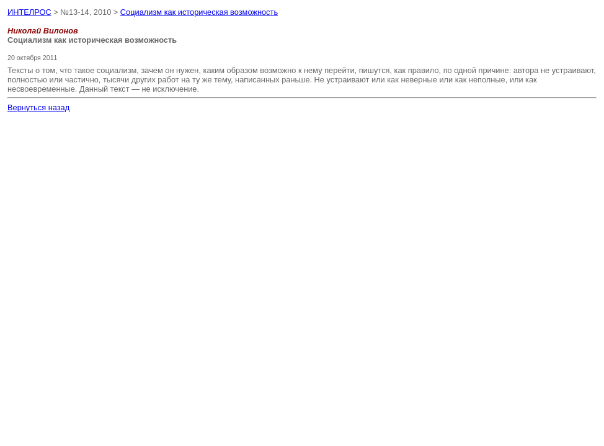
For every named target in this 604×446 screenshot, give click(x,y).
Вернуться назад (38, 107)
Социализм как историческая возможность (199, 12)
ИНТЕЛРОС (29, 12)
